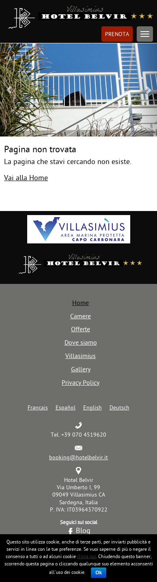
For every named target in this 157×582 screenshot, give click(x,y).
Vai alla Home (26, 177)
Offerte (80, 329)
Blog (83, 530)
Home (80, 302)
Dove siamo (81, 342)
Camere (80, 316)
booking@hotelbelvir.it (78, 457)
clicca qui (86, 556)
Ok (98, 573)
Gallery (80, 369)
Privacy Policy (80, 382)
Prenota (117, 34)
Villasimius (80, 356)
